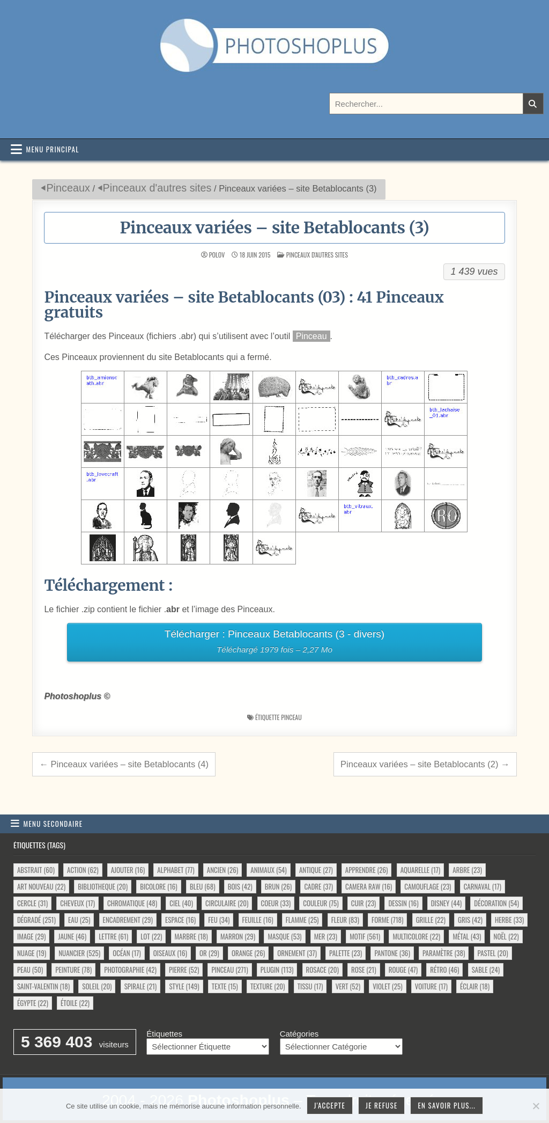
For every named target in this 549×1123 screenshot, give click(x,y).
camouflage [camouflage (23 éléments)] (427, 886)
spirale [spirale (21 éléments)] (140, 986)
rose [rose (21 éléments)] (363, 969)
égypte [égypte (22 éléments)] (32, 1002)
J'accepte (329, 1105)
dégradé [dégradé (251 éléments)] (36, 919)
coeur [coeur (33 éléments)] (276, 903)
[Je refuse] (535, 1105)
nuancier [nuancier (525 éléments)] (79, 953)
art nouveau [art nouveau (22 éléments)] (41, 886)
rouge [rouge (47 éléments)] (403, 969)
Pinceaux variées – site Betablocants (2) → (425, 764)
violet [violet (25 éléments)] (387, 986)
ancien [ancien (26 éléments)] (222, 869)
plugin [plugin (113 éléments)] (277, 969)
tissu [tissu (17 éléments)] (310, 986)
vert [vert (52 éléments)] (348, 986)
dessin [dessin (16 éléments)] (403, 903)
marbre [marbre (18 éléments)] (191, 936)
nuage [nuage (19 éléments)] (31, 953)
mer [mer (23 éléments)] (325, 936)
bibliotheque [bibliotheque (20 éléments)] (103, 886)
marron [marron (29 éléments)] (237, 936)
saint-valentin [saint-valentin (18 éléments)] (43, 986)
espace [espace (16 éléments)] (180, 919)
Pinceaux (68, 188)
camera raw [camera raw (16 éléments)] (368, 886)
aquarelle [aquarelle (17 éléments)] (420, 869)
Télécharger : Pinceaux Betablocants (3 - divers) (274, 643)
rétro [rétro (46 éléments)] (444, 969)
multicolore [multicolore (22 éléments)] (416, 936)
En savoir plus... (447, 1105)
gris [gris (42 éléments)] (470, 919)
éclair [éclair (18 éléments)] (474, 986)
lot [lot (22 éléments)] (151, 936)
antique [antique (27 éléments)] (316, 869)
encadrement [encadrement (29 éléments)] (128, 919)
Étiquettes (164, 1033)
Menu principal (52, 149)
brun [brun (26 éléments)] (278, 886)
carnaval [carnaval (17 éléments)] (482, 886)
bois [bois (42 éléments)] (240, 886)
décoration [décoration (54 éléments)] (496, 903)
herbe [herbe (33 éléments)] (509, 919)
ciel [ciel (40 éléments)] (181, 903)
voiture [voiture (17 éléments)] (431, 986)
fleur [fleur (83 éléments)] (345, 919)
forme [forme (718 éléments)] (387, 919)
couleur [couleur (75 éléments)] (320, 903)
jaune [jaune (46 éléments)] (72, 936)
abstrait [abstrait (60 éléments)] (36, 869)
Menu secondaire (53, 823)
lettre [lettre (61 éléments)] (113, 936)
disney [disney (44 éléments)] (446, 903)
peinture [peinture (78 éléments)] (73, 969)
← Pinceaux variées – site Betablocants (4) (124, 764)
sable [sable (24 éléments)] (486, 969)
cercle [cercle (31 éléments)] (32, 903)
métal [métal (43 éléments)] (466, 936)
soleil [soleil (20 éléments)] (97, 986)
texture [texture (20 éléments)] (267, 986)
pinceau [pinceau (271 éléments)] (229, 969)
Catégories (299, 1033)
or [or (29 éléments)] (209, 953)
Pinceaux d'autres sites (157, 188)
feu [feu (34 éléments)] (218, 919)
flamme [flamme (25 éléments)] (302, 919)
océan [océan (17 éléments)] (126, 953)
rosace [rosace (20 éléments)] (322, 969)
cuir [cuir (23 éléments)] (363, 903)
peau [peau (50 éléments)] (30, 969)
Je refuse (382, 1105)
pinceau (291, 717)
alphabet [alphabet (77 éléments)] (175, 869)
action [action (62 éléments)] (82, 869)
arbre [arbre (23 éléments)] (467, 869)
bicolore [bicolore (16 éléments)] (158, 886)
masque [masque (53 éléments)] (284, 936)
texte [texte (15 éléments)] (225, 986)
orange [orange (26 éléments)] (248, 953)
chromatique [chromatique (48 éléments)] (132, 903)
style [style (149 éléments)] (184, 986)
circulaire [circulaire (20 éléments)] (226, 903)
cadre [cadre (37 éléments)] (318, 886)
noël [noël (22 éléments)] (506, 936)
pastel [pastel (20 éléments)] (493, 953)
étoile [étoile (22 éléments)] (75, 1002)
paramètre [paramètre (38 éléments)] (443, 953)
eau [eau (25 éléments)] (79, 919)
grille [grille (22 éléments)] (431, 919)
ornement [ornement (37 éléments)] (296, 953)
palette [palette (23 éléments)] (345, 953)
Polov (217, 255)
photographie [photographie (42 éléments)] (130, 969)
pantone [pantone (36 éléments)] (392, 953)
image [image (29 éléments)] (31, 936)
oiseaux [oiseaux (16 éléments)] (170, 953)
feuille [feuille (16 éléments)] (257, 919)
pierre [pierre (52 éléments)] (184, 969)
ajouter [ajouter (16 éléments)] (128, 869)
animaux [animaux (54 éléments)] (268, 869)
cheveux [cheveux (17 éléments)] (77, 903)
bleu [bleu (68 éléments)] (203, 886)
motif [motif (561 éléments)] (365, 936)
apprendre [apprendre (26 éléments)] (366, 869)
